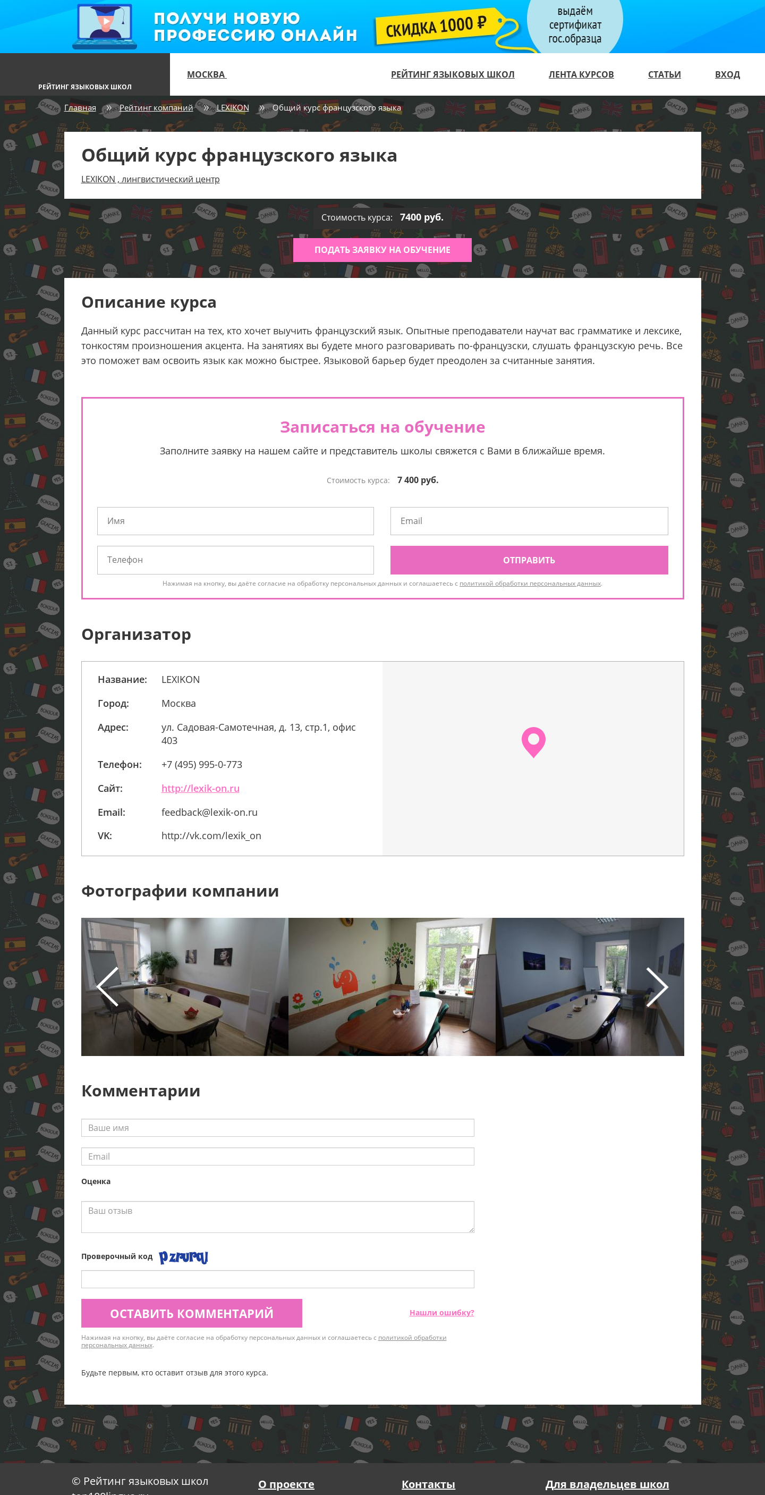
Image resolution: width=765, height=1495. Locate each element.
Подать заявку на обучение (382, 250)
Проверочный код (116, 1256)
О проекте (286, 1484)
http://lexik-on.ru (201, 788)
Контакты (428, 1484)
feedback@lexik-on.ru (210, 812)
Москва (211, 74)
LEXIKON (233, 107)
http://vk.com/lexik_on (211, 835)
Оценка (95, 1181)
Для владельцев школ (607, 1484)
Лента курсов (581, 74)
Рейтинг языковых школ (453, 74)
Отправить (529, 560)
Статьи (664, 74)
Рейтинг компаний (156, 107)
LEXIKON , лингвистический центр (150, 179)
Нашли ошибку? (442, 1312)
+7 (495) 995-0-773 (202, 764)
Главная (80, 107)
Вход (727, 74)
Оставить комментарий (192, 1313)
